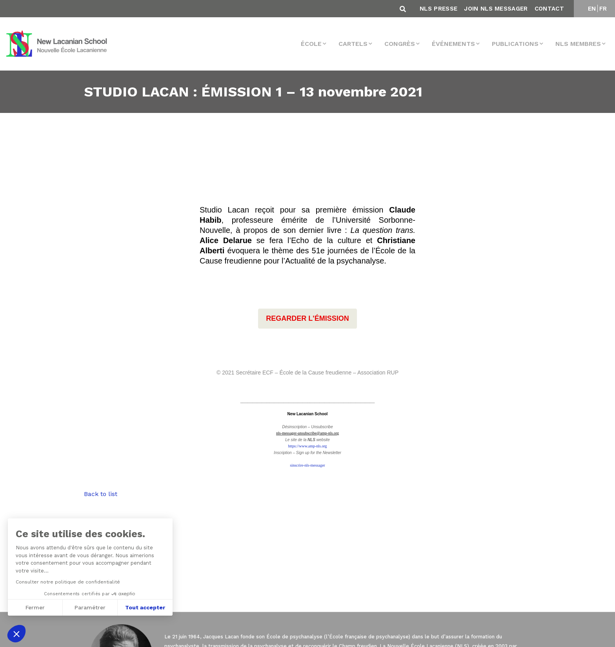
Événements (453, 43)
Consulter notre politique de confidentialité (67, 582)
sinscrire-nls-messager (307, 465)
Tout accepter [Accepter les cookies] (145, 607)
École (311, 43)
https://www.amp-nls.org (307, 446)
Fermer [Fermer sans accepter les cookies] (34, 607)
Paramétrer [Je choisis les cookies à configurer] (90, 607)
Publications (515, 43)
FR (603, 8)
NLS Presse (438, 8)
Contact (549, 8)
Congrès (399, 43)
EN (592, 8)
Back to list (100, 494)
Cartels (353, 43)
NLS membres (578, 43)
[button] (16, 633)
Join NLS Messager (496, 8)
